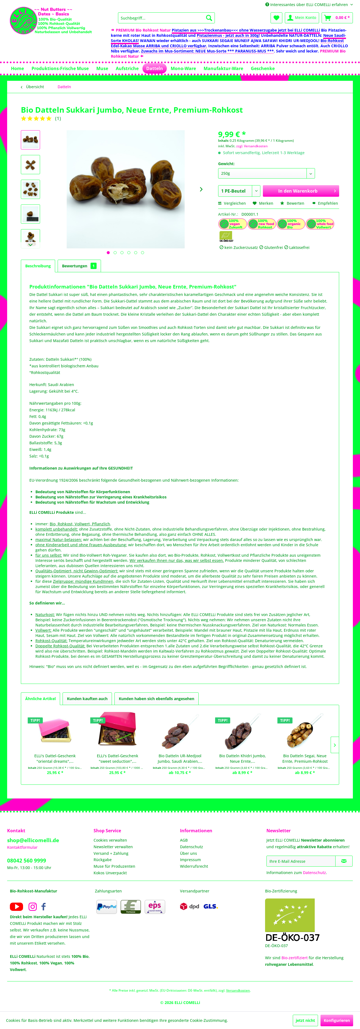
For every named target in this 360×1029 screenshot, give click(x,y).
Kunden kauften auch (87, 698)
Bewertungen (79, 266)
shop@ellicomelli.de (33, 840)
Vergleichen (232, 203)
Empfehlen (325, 203)
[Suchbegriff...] (166, 17)
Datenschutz (191, 846)
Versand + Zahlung (111, 853)
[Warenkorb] (337, 17)
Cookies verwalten (110, 840)
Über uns (188, 853)
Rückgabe (103, 859)
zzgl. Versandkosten (252, 146)
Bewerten (292, 203)
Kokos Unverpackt (110, 872)
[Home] (17, 68)
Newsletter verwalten (113, 846)
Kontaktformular (22, 847)
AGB (184, 840)
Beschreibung (38, 265)
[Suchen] (209, 17)
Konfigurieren (337, 1020)
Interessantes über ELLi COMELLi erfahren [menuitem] (307, 4)
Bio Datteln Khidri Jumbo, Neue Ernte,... (242, 758)
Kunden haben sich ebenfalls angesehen (156, 698)
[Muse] (102, 68)
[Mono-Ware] (183, 68)
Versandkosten (238, 990)
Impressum (190, 859)
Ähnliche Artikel (40, 698)
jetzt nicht (305, 1020)
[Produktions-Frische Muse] (60, 68)
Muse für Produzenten (114, 866)
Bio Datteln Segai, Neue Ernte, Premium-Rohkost (305, 758)
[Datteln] (154, 68)
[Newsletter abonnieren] (344, 861)
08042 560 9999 (26, 860)
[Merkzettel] (276, 17)
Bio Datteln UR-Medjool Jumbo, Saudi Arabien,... (180, 758)
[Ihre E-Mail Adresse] (301, 861)
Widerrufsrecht (194, 866)
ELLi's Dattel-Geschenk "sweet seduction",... (117, 758)
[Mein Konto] (302, 17)
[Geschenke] (263, 68)
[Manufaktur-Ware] (223, 68)
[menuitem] (166, 17)
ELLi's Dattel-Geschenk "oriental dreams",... (55, 758)
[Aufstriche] (127, 68)
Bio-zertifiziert (295, 957)
